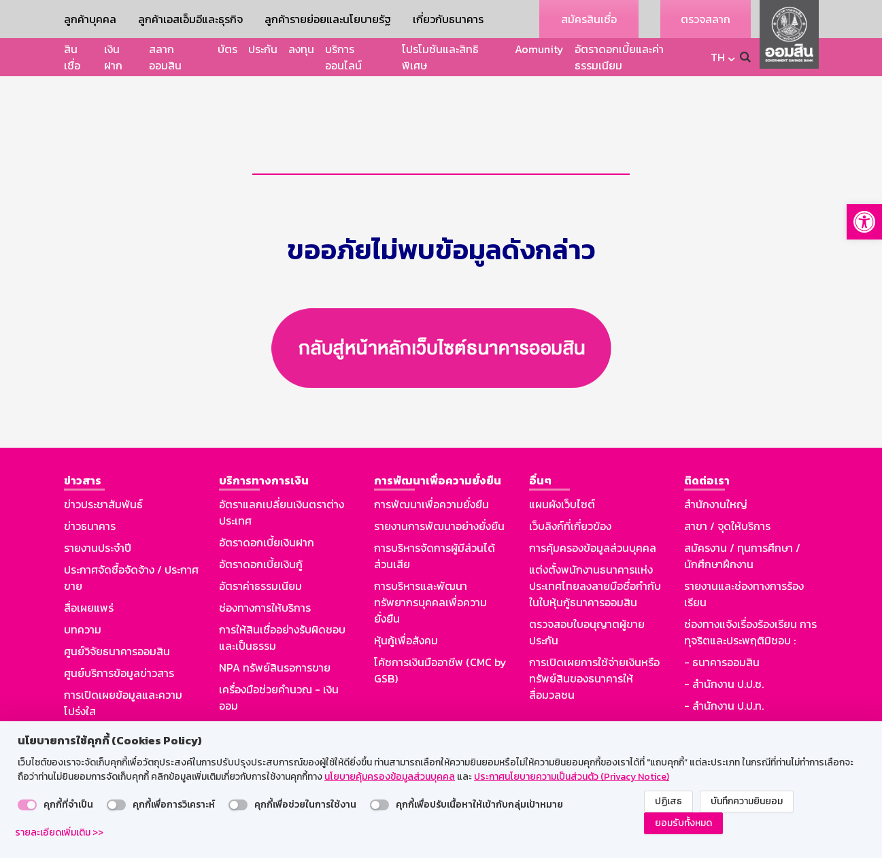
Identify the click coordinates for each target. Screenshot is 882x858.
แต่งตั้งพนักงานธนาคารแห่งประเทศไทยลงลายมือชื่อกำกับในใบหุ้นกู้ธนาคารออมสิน (595, 559)
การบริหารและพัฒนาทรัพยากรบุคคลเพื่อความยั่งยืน (430, 575)
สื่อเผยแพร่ (89, 581)
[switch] (27, 804)
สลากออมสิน (165, 57)
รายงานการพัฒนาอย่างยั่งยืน (439, 499)
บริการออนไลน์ (343, 57)
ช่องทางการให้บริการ (265, 581)
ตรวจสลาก (705, 19)
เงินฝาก (113, 57)
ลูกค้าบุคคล (90, 19)
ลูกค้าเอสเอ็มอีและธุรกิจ (190, 19)
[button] (864, 222)
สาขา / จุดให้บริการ (727, 499)
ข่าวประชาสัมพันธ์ (103, 477)
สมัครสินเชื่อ (589, 19)
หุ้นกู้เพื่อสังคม (406, 614)
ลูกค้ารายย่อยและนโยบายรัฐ (328, 19)
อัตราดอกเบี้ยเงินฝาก (266, 516)
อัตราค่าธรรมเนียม (260, 559)
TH (718, 57)
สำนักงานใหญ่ (715, 477)
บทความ (82, 603)
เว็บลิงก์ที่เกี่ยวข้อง (570, 499)
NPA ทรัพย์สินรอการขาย (274, 641)
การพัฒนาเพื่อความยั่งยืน (431, 477)
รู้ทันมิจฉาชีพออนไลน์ (111, 706)
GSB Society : (717, 701)
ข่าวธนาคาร (90, 499)
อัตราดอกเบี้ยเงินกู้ (261, 537)
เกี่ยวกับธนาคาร (448, 19)
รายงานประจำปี (97, 521)
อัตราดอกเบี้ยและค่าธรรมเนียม (619, 57)
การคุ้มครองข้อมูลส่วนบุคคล (592, 521)
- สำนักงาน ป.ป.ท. (724, 679)
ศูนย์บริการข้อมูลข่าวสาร (119, 646)
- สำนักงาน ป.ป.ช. (724, 657)
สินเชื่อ (72, 57)
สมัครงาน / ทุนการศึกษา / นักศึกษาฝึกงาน (742, 529)
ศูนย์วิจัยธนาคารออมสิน (117, 624)
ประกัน (262, 49)
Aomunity (539, 49)
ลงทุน (301, 49)
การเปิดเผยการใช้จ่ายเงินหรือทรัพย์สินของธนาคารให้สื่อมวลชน (594, 651)
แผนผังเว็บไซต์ (562, 477)
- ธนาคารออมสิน (722, 635)
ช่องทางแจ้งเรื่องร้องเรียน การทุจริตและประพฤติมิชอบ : (750, 605)
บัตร (227, 49)
